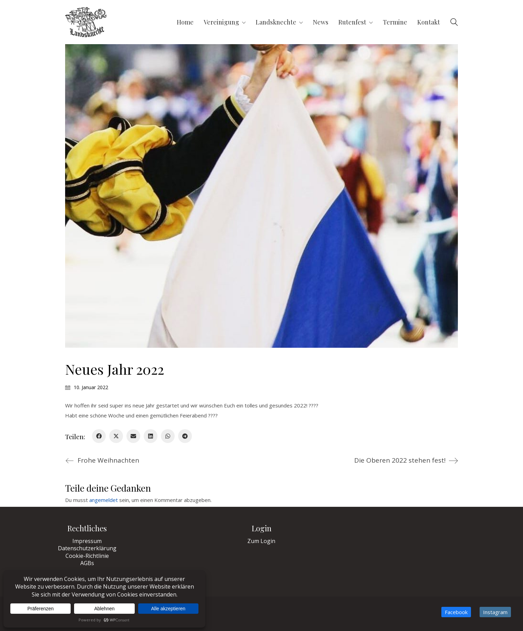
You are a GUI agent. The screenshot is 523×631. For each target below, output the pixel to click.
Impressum (87, 541)
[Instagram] (495, 612)
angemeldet (103, 499)
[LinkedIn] (150, 436)
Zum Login (261, 541)
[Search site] (454, 22)
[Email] (133, 436)
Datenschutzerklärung (87, 548)
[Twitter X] (116, 436)
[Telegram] (185, 436)
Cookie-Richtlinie (87, 556)
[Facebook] (99, 436)
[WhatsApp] (168, 436)
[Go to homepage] (85, 22)
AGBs (87, 563)
